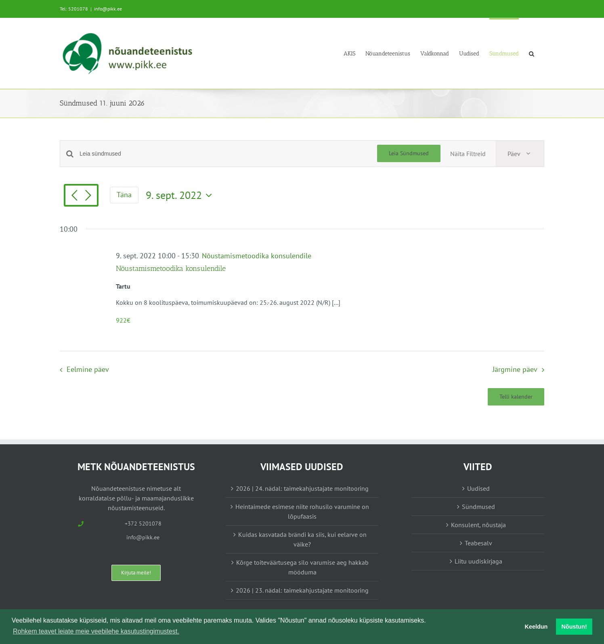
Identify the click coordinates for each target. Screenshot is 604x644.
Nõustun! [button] (574, 626)
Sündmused (478, 507)
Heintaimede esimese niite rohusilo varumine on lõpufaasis (302, 511)
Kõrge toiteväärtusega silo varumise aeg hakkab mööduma (302, 567)
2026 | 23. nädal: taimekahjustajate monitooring (302, 590)
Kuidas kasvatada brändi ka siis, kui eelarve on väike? (302, 539)
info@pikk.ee (108, 9)
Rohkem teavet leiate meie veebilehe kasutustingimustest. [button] (96, 631)
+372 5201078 (143, 523)
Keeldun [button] (536, 626)
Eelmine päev (88, 369)
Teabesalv (478, 543)
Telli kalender (516, 396)
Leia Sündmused (409, 153)
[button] (531, 53)
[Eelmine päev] (74, 196)
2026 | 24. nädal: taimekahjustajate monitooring (302, 488)
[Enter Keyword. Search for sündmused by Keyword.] (228, 154)
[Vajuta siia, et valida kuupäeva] (181, 195)
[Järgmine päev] (88, 196)
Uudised (478, 488)
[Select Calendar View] (519, 154)
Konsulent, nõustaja (478, 525)
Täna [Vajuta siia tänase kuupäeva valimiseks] (124, 194)
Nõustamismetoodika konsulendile (171, 268)
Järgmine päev (515, 369)
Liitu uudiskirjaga (478, 561)
